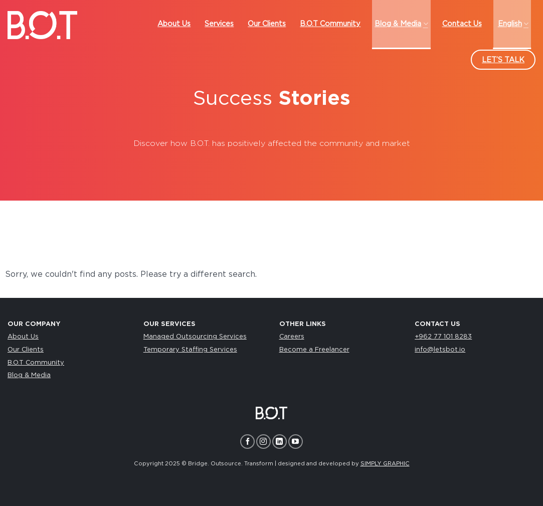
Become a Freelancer (314, 350)
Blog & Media (29, 375)
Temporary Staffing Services (190, 350)
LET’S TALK (503, 60)
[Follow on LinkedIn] (279, 441)
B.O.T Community (36, 363)
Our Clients (26, 350)
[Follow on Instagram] (263, 441)
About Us (23, 336)
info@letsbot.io (440, 350)
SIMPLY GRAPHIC (385, 463)
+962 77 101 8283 (443, 336)
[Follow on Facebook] (247, 441)
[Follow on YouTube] (295, 441)
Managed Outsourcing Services (195, 336)
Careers (291, 336)
